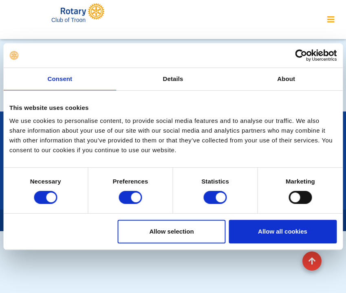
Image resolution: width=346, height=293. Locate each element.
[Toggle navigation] (330, 19)
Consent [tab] (59, 78)
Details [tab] (173, 78)
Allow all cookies (282, 231)
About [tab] (286, 78)
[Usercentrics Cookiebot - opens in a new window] (301, 55)
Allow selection (171, 231)
